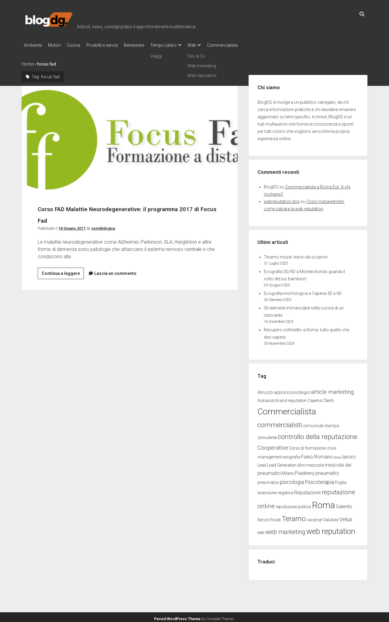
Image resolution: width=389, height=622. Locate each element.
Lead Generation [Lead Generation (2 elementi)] (282, 463)
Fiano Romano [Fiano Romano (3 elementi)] (317, 455)
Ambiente (33, 45)
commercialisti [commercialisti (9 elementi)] (279, 423)
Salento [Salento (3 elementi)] (344, 505)
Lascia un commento (115, 271)
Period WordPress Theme (177, 617)
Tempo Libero (178, 45)
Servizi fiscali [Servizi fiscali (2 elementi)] (269, 518)
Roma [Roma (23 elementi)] (323, 503)
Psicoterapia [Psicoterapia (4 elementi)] (319, 480)
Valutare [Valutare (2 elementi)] (330, 518)
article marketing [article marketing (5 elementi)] (332, 390)
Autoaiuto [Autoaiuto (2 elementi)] (266, 398)
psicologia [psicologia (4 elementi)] (292, 480)
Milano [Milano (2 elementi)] (288, 471)
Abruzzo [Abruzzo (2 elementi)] (265, 390)
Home (27, 62)
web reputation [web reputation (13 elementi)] (330, 529)
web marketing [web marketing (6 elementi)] (285, 530)
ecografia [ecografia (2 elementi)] (291, 455)
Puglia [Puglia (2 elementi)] (340, 480)
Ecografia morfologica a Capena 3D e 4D (303, 291)
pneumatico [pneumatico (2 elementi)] (268, 480)
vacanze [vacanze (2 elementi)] (314, 518)
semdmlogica (103, 227)
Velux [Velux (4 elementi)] (345, 518)
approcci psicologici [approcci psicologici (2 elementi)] (292, 390)
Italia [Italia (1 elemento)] (337, 456)
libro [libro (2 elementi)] (301, 463)
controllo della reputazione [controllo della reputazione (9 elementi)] (317, 435)
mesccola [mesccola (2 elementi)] (315, 463)
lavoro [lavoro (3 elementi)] (349, 455)
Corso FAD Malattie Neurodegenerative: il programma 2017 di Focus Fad (130, 138)
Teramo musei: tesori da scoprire (295, 255)
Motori (57, 45)
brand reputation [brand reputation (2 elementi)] (291, 398)
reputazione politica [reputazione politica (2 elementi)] (293, 504)
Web (210, 45)
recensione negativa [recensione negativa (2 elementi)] (275, 490)
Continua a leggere (63, 272)
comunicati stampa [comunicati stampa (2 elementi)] (321, 423)
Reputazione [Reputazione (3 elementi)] (307, 491)
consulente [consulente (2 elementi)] (267, 435)
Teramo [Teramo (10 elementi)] (294, 517)
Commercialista (243, 45)
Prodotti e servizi (111, 45)
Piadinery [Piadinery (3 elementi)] (305, 471)
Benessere (146, 45)
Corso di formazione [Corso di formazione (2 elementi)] (307, 446)
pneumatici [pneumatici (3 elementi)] (327, 471)
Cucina (79, 45)
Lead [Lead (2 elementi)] (261, 463)
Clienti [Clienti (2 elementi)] (328, 398)
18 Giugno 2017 (71, 227)
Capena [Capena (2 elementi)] (315, 398)
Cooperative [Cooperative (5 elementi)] (272, 445)
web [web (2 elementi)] (261, 530)
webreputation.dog (282, 199)
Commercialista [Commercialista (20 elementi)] (286, 410)
